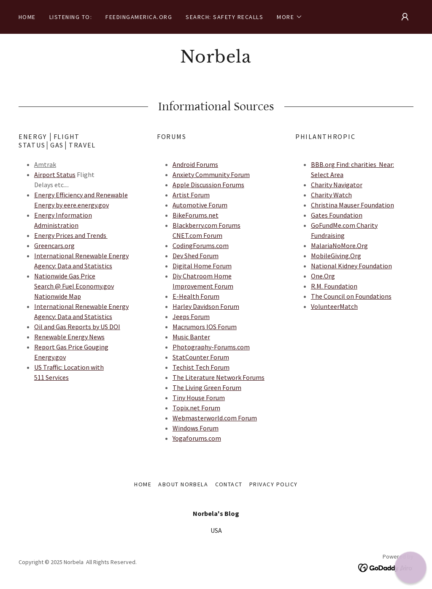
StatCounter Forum (201, 357)
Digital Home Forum (202, 266)
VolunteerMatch (334, 306)
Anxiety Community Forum (211, 174)
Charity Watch (331, 195)
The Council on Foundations (351, 296)
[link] (216, 60)
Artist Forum (191, 195)
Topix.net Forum (196, 408)
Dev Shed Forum (196, 255)
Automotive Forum (200, 205)
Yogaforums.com (197, 438)
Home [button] (142, 484)
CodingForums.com (201, 245)
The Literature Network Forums (219, 377)
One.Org (323, 276)
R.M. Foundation (334, 286)
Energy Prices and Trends (70, 235)
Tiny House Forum (199, 397)
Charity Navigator (336, 184)
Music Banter (191, 337)
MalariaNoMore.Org (339, 245)
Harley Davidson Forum (206, 306)
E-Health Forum (196, 296)
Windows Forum (196, 428)
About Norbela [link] (183, 484)
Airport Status (55, 174)
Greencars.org (54, 245)
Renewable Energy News (69, 337)
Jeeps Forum (191, 316)
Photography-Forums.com (211, 347)
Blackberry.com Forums (206, 225)
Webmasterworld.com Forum (215, 418)
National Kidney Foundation (351, 266)
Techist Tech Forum (201, 367)
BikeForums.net (196, 215)
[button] (289, 17)
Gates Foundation (336, 215)
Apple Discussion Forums (208, 184)
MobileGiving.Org (336, 255)
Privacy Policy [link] (273, 484)
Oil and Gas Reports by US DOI (77, 326)
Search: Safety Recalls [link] (224, 17)
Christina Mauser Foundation (352, 205)
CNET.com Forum (197, 235)
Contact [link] (229, 484)
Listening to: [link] (70, 17)
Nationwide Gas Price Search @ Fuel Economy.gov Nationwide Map (74, 286)
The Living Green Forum (207, 387)
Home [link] (27, 17)
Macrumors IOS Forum (205, 326)
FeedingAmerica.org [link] (138, 17)
